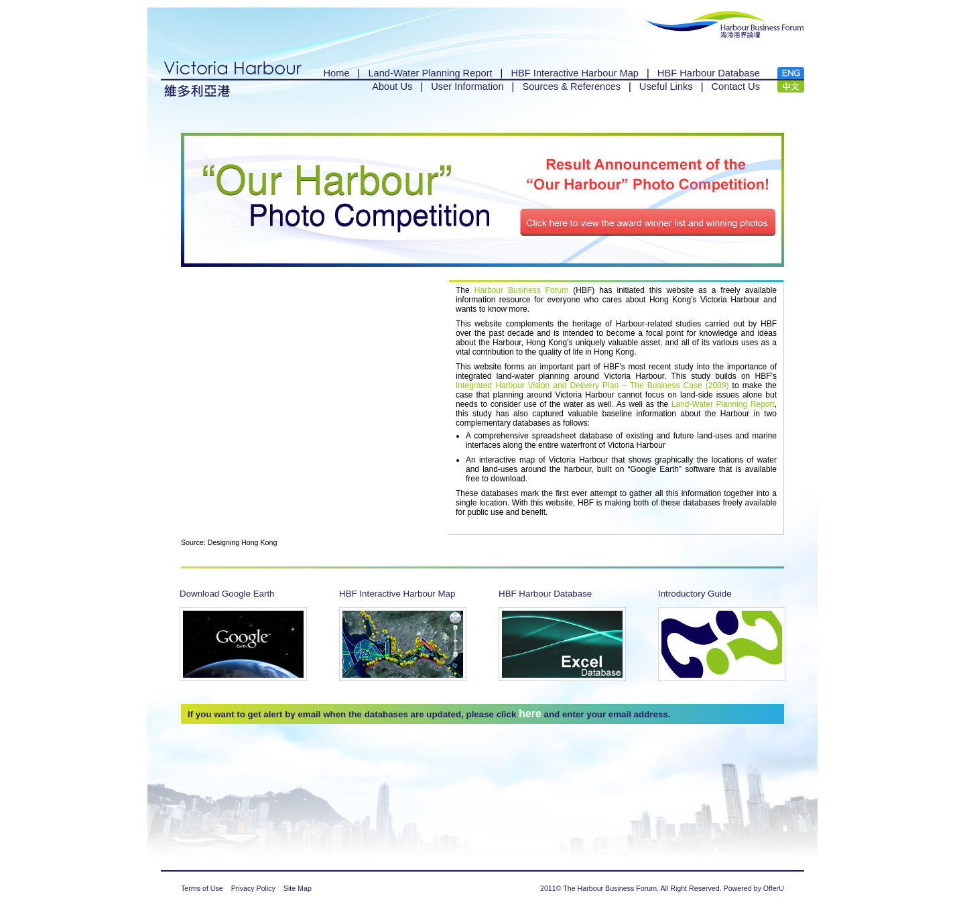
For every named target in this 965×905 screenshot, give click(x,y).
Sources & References (571, 86)
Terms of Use (202, 888)
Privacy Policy (253, 888)
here (530, 713)
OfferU (773, 888)
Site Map (297, 888)
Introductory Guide (695, 594)
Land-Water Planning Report (430, 73)
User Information (467, 86)
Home (336, 73)
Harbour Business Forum (521, 290)
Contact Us (736, 86)
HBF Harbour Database (708, 73)
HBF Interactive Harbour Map (575, 73)
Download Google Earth (227, 594)
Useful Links (666, 86)
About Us (392, 86)
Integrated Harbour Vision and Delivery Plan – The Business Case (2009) (592, 385)
